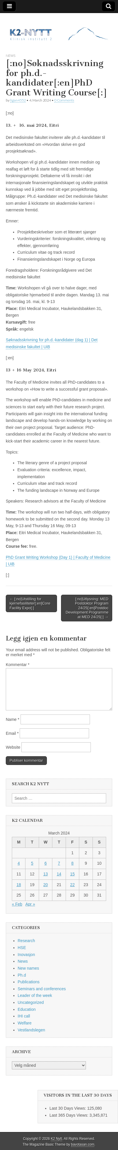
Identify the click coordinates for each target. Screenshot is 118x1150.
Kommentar (18, 664)
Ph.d (22, 975)
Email (12, 733)
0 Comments (64, 100)
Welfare (25, 1023)
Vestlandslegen (31, 1030)
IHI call (24, 1016)
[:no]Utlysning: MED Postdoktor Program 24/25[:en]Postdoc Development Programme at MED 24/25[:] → (87, 608)
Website (13, 747)
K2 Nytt (56, 1139)
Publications (29, 982)
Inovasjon (26, 954)
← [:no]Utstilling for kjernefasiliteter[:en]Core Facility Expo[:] (30, 603)
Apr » (30, 904)
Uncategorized (31, 1002)
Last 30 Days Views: (68, 1108)
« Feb (17, 904)
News (10, 55)
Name (12, 719)
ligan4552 (18, 100)
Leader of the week (35, 995)
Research (26, 940)
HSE (22, 947)
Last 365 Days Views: (69, 1115)
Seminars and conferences (42, 988)
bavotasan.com (83, 1144)
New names (28, 968)
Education (27, 1009)
